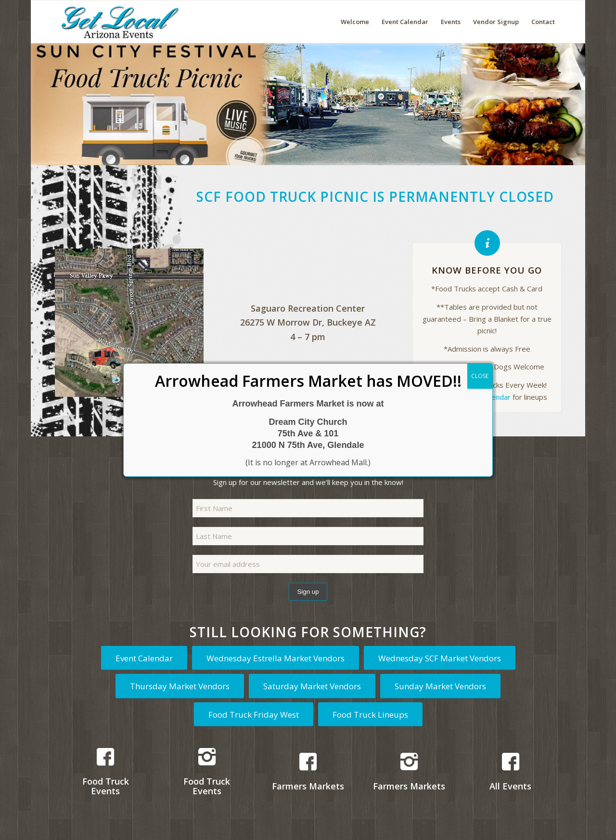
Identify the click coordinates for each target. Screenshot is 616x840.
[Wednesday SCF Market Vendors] (439, 658)
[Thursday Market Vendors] (180, 686)
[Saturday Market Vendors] (312, 686)
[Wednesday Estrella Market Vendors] (275, 658)
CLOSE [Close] (479, 376)
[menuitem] (354, 21)
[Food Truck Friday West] (253, 714)
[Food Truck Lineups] (370, 714)
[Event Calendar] (144, 658)
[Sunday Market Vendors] (440, 686)
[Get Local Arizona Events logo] (118, 21)
